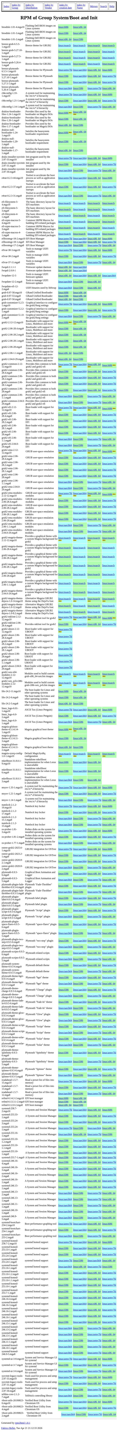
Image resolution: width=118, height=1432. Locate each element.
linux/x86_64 (79, 27)
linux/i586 (63, 33)
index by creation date (65, 6)
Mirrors (94, 6)
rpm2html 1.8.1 (22, 1423)
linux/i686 (63, 27)
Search (103, 6)
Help (112, 6)
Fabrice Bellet (8, 1428)
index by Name (81, 6)
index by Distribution (31, 6)
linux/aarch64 (80, 70)
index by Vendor (49, 6)
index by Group (16, 6)
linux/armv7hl (65, 70)
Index (6, 6)
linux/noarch (64, 45)
